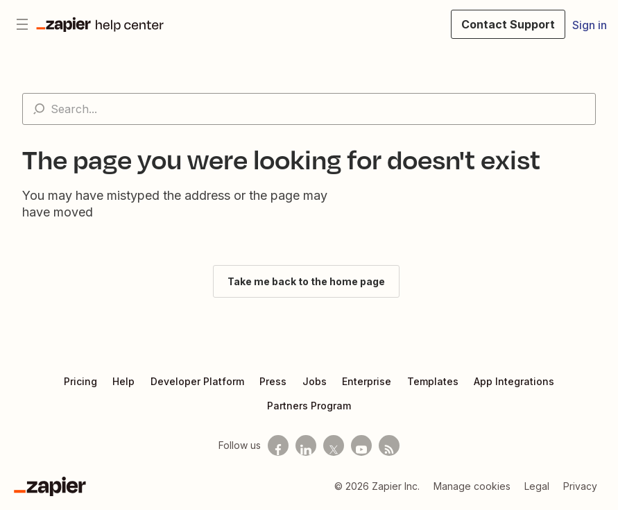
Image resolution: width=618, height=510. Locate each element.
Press (272, 381)
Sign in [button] (589, 25)
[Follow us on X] (333, 445)
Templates (432, 381)
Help (123, 381)
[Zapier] (50, 486)
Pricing (80, 381)
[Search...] (309, 109)
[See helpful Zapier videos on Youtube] (361, 445)
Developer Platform (197, 381)
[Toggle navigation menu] (22, 24)
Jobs (314, 381)
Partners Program (309, 405)
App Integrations (514, 381)
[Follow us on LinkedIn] (305, 445)
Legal (536, 486)
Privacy (580, 486)
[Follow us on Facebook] (278, 445)
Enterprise (366, 381)
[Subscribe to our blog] (389, 445)
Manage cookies (472, 486)
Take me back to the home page (306, 281)
